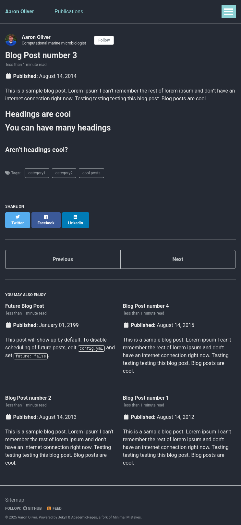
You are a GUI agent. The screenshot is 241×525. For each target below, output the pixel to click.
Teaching (104, 11)
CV (128, 11)
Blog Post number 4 (146, 300)
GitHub (32, 503)
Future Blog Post (24, 300)
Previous (63, 253)
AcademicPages (84, 512)
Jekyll (62, 512)
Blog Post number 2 (28, 392)
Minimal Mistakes (127, 512)
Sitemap (14, 494)
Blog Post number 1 (146, 392)
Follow (104, 40)
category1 (36, 173)
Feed (54, 503)
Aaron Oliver (19, 11)
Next (178, 253)
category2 (64, 173)
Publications (69, 11)
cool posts (91, 173)
